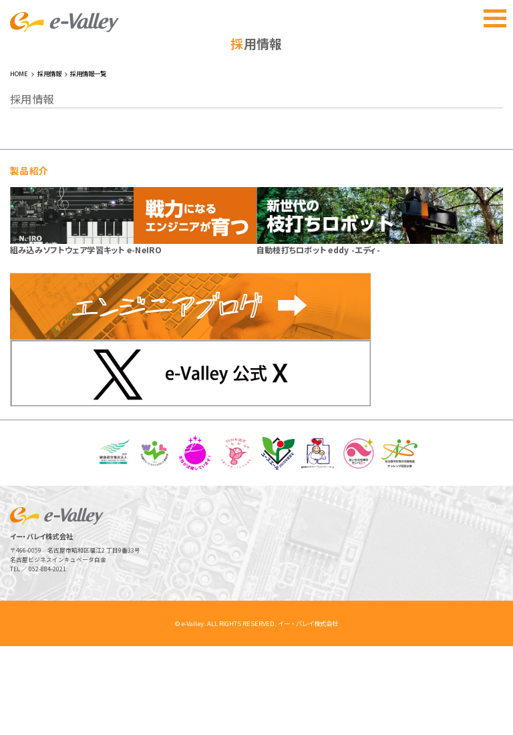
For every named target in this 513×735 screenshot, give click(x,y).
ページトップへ (478, 700)
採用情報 (49, 162)
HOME (19, 162)
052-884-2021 (47, 657)
